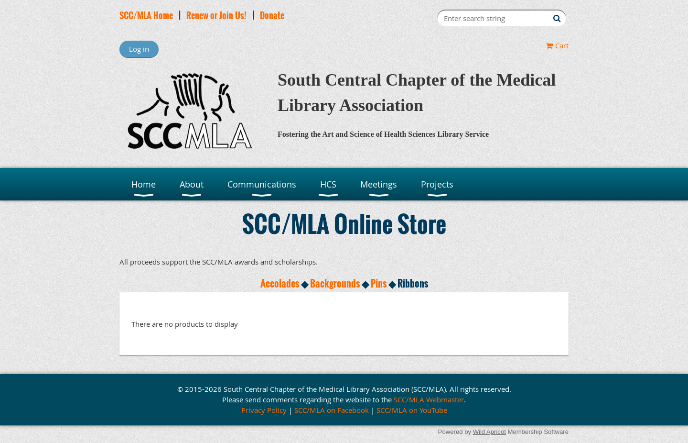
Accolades (279, 283)
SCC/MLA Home (146, 15)
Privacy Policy (264, 410)
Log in (139, 49)
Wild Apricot (489, 431)
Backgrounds (335, 283)
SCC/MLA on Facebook (331, 410)
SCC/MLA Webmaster (429, 399)
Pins (379, 283)
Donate (272, 15)
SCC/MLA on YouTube (411, 410)
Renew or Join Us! (216, 15)
